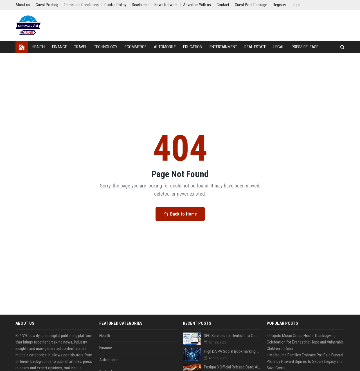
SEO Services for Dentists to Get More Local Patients (232, 335)
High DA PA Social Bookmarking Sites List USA (232, 351)
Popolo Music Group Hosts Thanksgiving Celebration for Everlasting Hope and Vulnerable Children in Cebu (305, 342)
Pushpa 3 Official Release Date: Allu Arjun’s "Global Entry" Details (232, 367)
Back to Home (180, 214)
